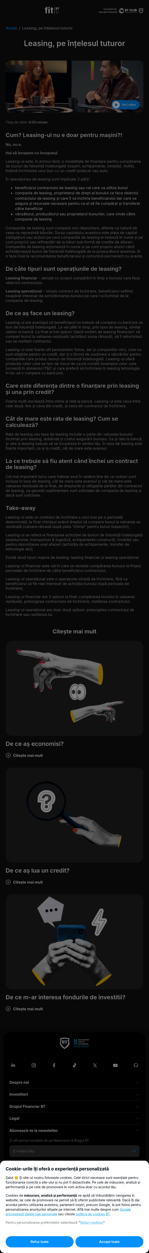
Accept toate (109, 1242)
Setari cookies (91, 1222)
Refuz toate (40, 1242)
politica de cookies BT (93, 1214)
